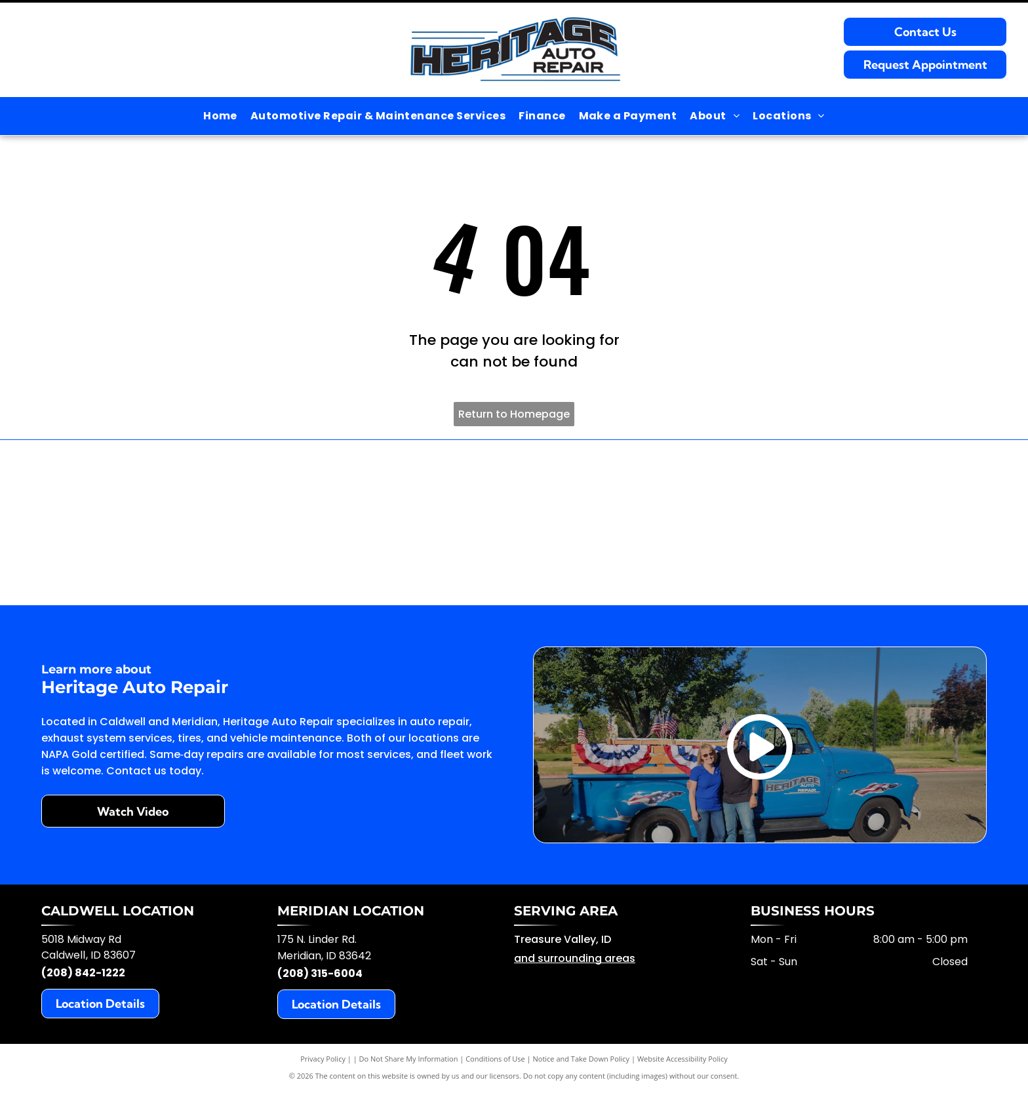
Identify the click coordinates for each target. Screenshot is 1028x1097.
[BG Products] (326, 525)
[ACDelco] (138, 525)
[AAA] (702, 525)
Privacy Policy (323, 1064)
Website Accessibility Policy (682, 1064)
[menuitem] (220, 116)
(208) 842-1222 (83, 978)
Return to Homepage (514, 414)
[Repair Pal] (890, 525)
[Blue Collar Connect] (514, 525)
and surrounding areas (574, 963)
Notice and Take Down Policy (581, 1064)
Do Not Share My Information (408, 1064)
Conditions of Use (495, 1064)
